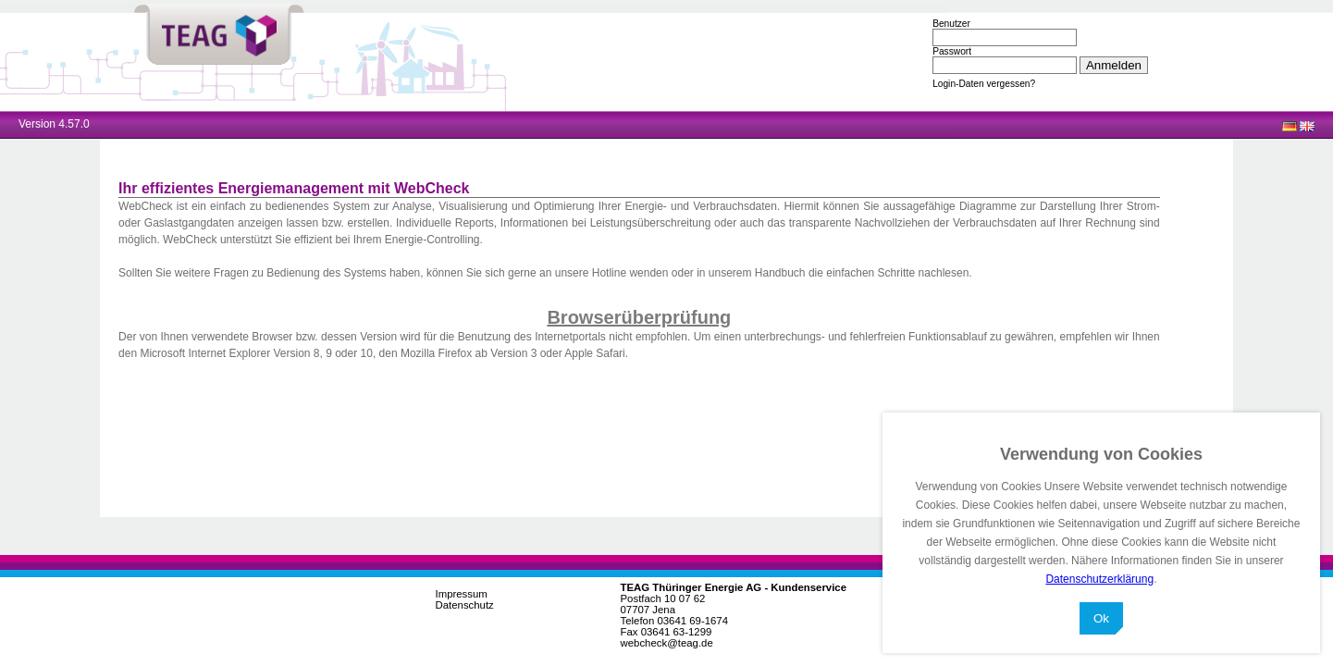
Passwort (951, 51)
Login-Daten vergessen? (983, 84)
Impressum (462, 593)
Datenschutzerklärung (1099, 579)
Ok (1101, 618)
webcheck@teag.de (667, 642)
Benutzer (951, 23)
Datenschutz (465, 604)
